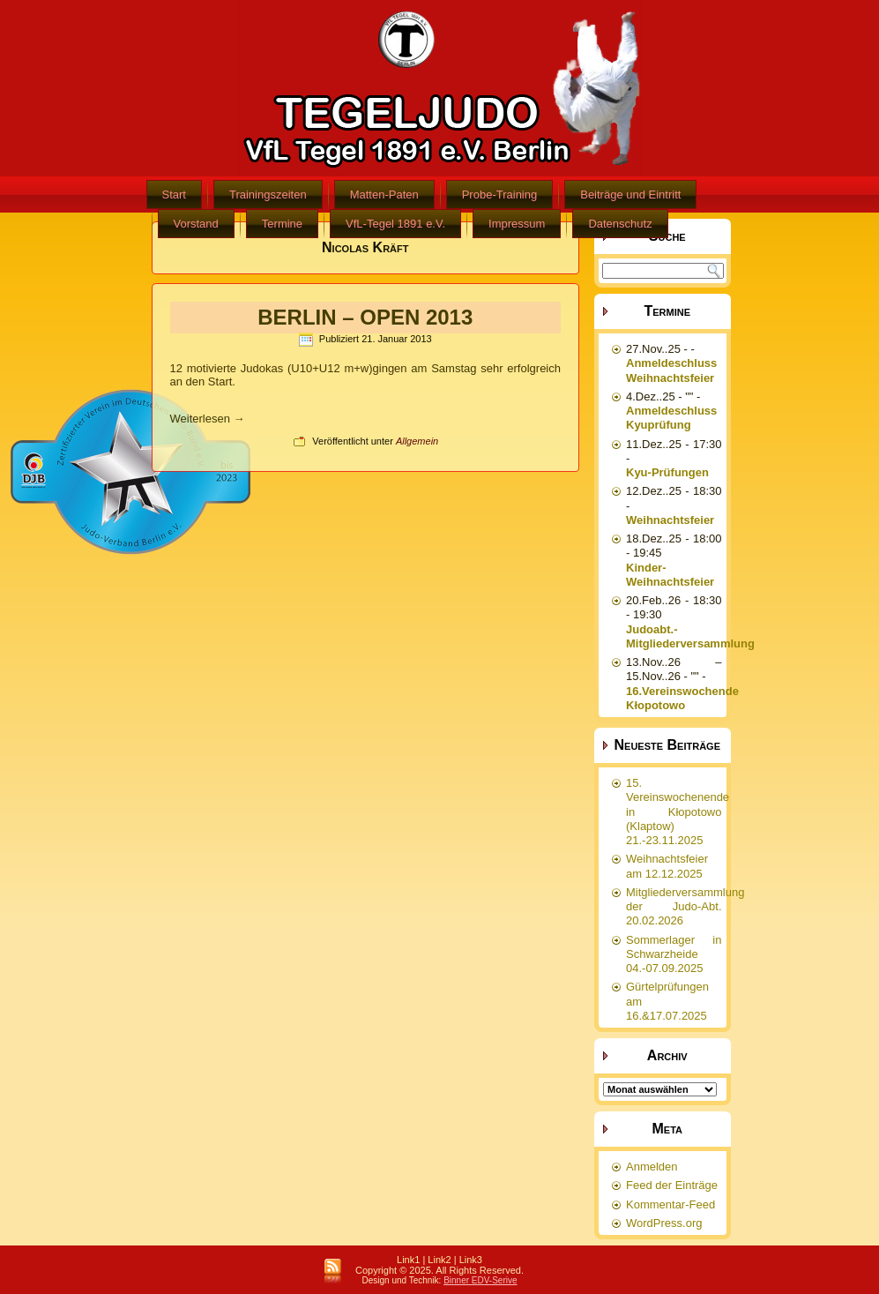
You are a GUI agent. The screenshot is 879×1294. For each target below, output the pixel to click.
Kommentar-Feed (670, 1204)
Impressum (516, 223)
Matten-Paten (384, 194)
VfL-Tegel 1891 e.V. (395, 223)
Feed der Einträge (672, 1185)
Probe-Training (500, 194)
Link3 (470, 1259)
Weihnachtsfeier (670, 520)
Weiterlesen (207, 418)
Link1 (408, 1259)
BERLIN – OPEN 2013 (365, 317)
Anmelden (652, 1166)
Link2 (439, 1259)
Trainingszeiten (268, 194)
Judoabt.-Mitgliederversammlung (690, 636)
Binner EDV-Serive (480, 1280)
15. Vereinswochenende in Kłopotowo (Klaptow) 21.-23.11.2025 (677, 811)
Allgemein (417, 441)
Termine (282, 223)
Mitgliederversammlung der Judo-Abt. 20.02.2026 (685, 907)
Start (174, 194)
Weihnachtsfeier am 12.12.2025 (667, 865)
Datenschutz (620, 223)
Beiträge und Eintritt (630, 194)
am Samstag (443, 368)
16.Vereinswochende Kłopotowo (682, 698)
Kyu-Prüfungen (667, 472)
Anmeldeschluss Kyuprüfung (671, 417)
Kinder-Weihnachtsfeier (670, 574)
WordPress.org (664, 1223)
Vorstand (196, 223)
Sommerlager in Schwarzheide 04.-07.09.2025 (674, 954)
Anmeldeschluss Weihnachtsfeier (671, 370)
